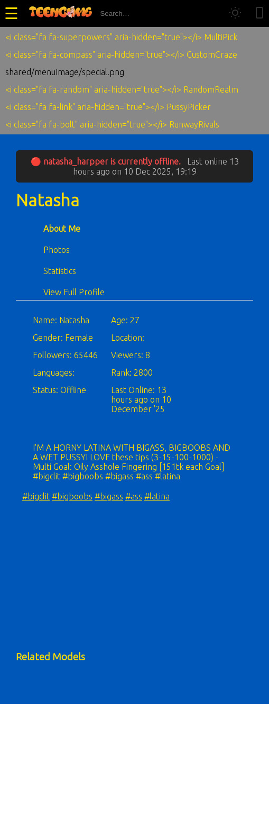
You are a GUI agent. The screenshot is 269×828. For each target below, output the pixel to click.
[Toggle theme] (235, 13)
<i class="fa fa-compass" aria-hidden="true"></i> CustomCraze (121, 54)
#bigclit (36, 496)
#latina (157, 496)
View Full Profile (74, 292)
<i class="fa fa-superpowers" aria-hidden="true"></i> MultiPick (121, 37)
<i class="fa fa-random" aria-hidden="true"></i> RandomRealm (121, 89)
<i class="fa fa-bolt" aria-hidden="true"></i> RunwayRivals (112, 124)
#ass (133, 496)
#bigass (109, 496)
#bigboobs (72, 496)
